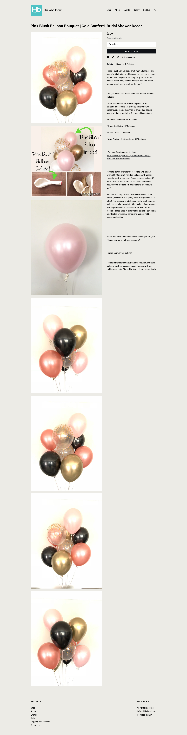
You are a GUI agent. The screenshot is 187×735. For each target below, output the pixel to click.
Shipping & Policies (125, 64)
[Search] (155, 10)
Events (127, 10)
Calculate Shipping (115, 38)
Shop (109, 10)
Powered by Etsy (144, 715)
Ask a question (128, 57)
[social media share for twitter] (113, 57)
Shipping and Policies (40, 722)
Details (110, 64)
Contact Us (35, 725)
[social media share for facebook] (108, 57)
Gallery (136, 10)
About (117, 10)
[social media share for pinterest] (118, 57)
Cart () (146, 10)
